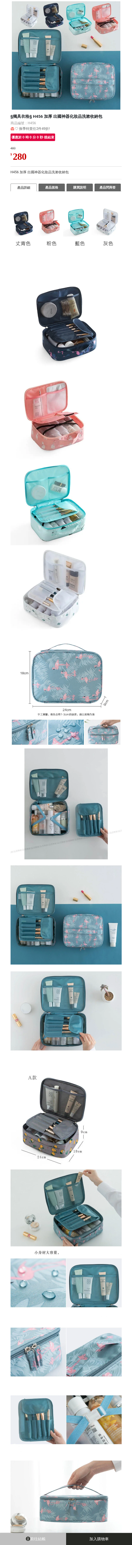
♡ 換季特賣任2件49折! (32, 129)
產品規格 (51, 187)
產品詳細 (23, 188)
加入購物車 (99, 1539)
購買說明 (79, 187)
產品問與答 (107, 187)
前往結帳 (33, 1538)
